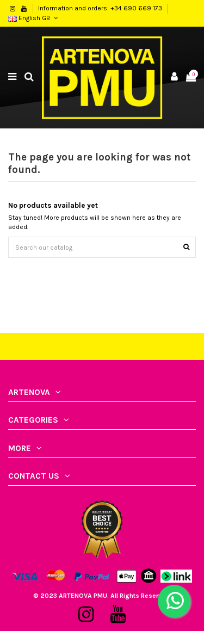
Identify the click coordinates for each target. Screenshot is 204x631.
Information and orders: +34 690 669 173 (101, 8)
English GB (34, 18)
